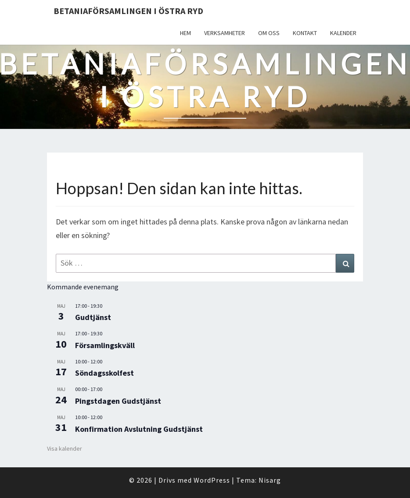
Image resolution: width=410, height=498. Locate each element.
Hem (185, 33)
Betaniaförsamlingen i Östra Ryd (128, 10)
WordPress (212, 480)
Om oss (269, 33)
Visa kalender (64, 448)
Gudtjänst (93, 317)
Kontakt (305, 33)
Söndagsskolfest (104, 373)
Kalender (343, 33)
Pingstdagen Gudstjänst (118, 401)
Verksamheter (224, 33)
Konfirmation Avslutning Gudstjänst (139, 429)
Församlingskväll (105, 345)
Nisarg (270, 480)
